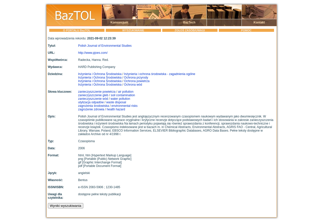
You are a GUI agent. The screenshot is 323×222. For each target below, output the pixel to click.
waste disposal (116, 102)
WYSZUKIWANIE (133, 30)
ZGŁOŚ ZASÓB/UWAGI (190, 30)
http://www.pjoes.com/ (93, 53)
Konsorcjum (119, 22)
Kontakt (259, 22)
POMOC (246, 30)
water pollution (120, 99)
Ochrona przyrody (136, 77)
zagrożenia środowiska (93, 106)
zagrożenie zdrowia (91, 109)
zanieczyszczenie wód (93, 99)
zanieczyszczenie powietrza (97, 91)
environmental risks (125, 106)
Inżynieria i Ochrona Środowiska (100, 74)
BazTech (189, 22)
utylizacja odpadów (91, 102)
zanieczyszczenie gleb (93, 95)
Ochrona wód (133, 84)
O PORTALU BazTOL (76, 30)
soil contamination (123, 95)
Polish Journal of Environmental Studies (105, 45)
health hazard (116, 109)
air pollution (125, 91)
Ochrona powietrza (137, 81)
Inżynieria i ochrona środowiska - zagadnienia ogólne (159, 74)
